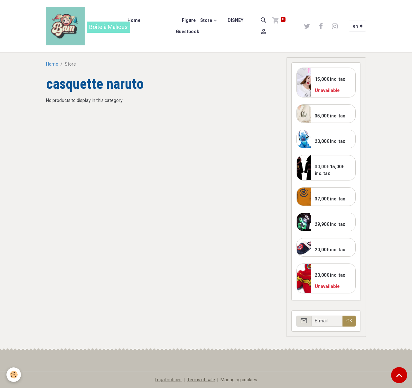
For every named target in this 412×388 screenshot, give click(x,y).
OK (349, 320)
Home (133, 20)
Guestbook (187, 31)
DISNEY (235, 20)
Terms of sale (201, 379)
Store (206, 20)
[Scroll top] (399, 375)
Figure (188, 20)
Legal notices (168, 379)
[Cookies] (13, 374)
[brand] (83, 26)
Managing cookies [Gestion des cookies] (238, 379)
